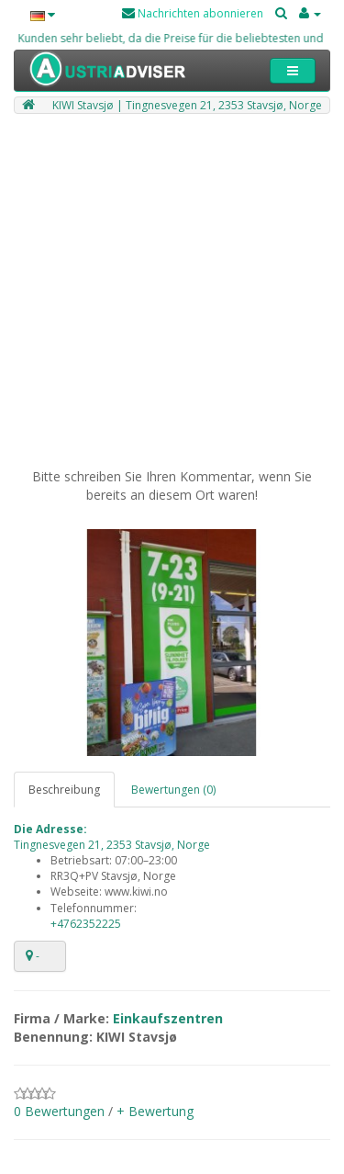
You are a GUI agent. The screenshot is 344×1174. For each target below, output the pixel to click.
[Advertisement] (172, 295)
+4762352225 (85, 923)
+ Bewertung (155, 1111)
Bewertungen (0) (173, 789)
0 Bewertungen (59, 1111)
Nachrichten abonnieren (192, 13)
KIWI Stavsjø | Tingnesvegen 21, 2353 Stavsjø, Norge (187, 105)
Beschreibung (64, 789)
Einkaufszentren (168, 1018)
